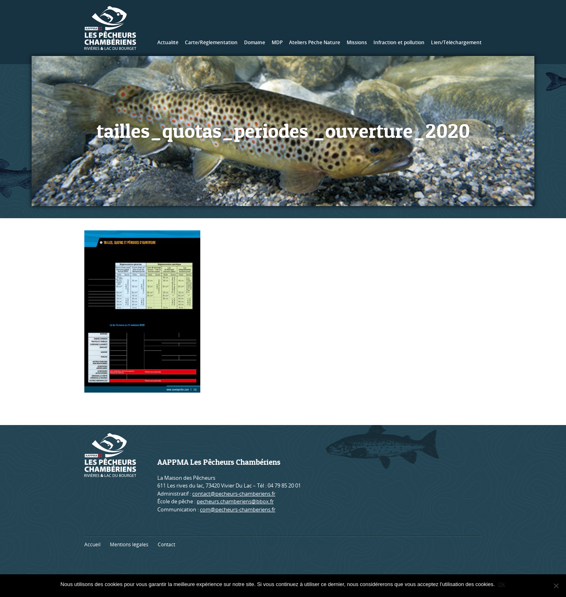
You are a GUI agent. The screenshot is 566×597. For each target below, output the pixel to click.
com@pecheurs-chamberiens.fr (237, 509)
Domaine (254, 42)
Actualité (167, 42)
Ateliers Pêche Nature (314, 42)
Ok (502, 584)
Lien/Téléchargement (456, 42)
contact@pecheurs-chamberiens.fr (233, 493)
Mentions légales (129, 544)
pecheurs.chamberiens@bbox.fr (235, 501)
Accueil (92, 544)
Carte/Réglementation (211, 42)
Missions (357, 42)
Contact (166, 544)
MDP (277, 42)
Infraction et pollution (398, 42)
